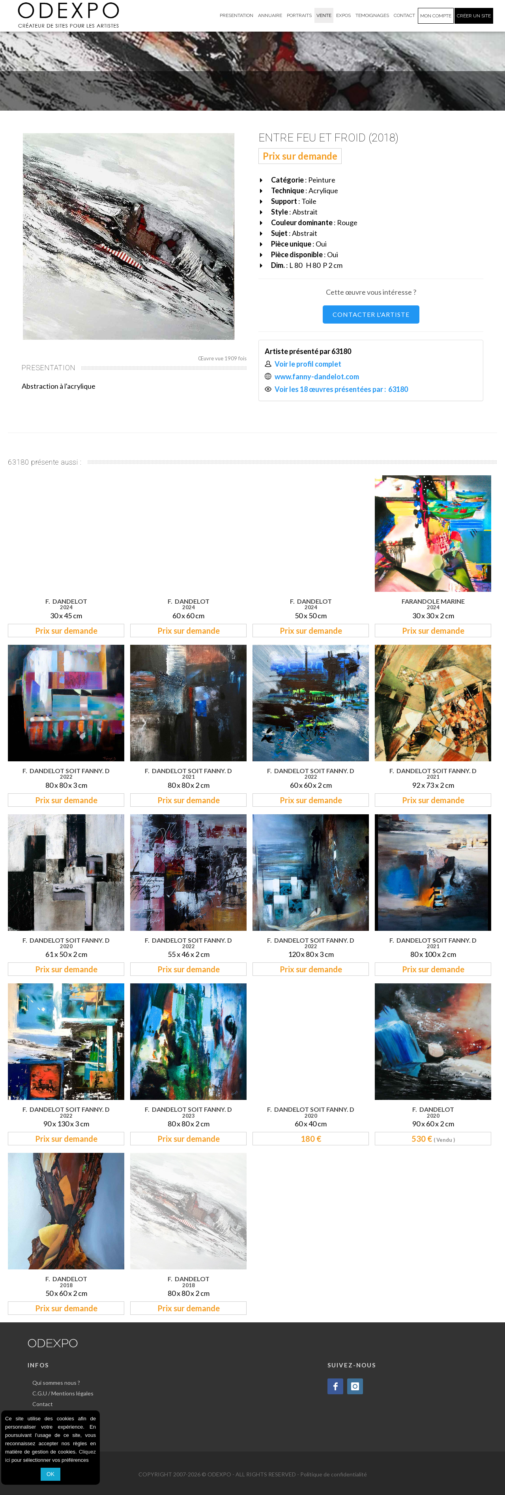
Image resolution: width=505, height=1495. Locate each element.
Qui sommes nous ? (56, 1382)
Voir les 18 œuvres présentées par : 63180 (342, 389)
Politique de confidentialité (333, 1474)
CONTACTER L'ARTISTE (371, 314)
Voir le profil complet (308, 364)
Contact (42, 1404)
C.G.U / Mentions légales (63, 1393)
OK (50, 1474)
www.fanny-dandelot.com (317, 376)
